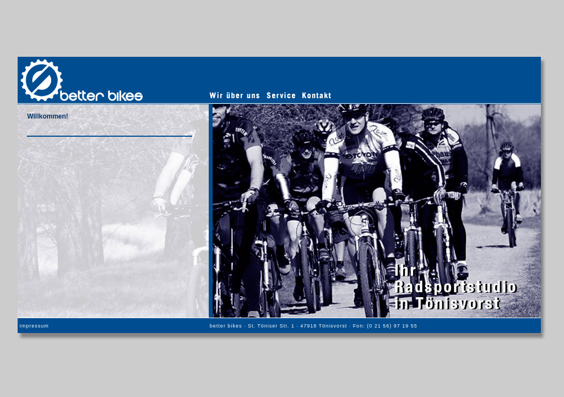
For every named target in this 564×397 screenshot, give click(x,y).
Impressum (34, 326)
